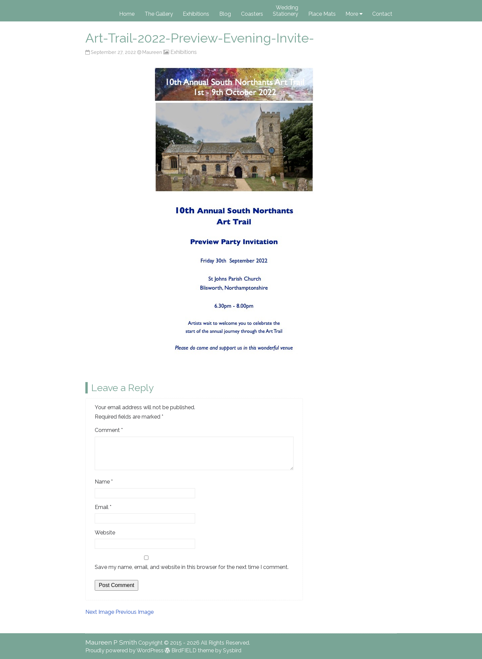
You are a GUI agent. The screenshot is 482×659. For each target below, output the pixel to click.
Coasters (252, 14)
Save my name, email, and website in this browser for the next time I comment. (192, 567)
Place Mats (322, 14)
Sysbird (232, 650)
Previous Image (134, 612)
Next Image (99, 612)
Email (103, 507)
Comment (109, 430)
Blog (225, 14)
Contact (382, 14)
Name (104, 482)
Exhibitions (196, 14)
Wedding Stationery (285, 10)
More (351, 14)
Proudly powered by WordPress (124, 650)
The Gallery (159, 14)
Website (105, 532)
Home (127, 14)
